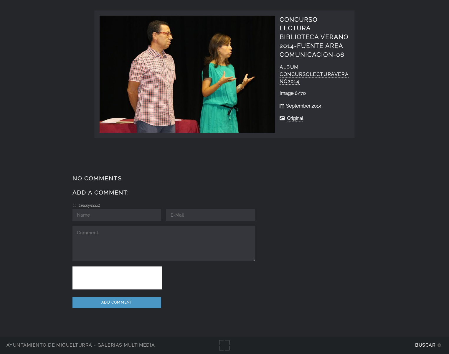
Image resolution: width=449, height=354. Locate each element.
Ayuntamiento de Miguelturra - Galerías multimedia (80, 345)
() (89, 205)
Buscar (425, 345)
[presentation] (117, 277)
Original (295, 118)
